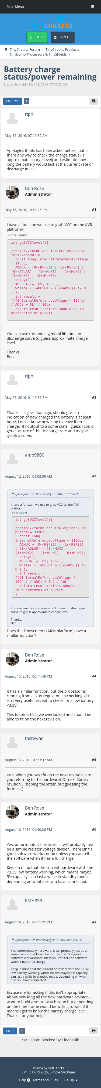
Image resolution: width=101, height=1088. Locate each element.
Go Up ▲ (71, 1080)
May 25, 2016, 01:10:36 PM (26, 397)
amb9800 (34, 455)
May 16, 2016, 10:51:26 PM (26, 209)
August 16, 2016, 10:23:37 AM (28, 759)
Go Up (10, 1031)
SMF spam (31, 1039)
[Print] (93, 101)
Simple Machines (62, 1072)
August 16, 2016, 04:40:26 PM (28, 829)
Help (24, 1080)
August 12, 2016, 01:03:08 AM (28, 476)
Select (22, 235)
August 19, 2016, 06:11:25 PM (28, 922)
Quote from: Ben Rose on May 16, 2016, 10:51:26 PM (47, 494)
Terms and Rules (47, 1080)
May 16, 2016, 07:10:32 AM (26, 135)
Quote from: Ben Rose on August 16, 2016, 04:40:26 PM (48, 940)
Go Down (12, 101)
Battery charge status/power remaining (50, 73)
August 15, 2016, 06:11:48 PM (28, 676)
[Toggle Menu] (92, 6)
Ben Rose (34, 188)
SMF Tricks (56, 1068)
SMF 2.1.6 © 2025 (35, 1072)
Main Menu (15, 6)
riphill (31, 114)
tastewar (34, 738)
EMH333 (33, 900)
